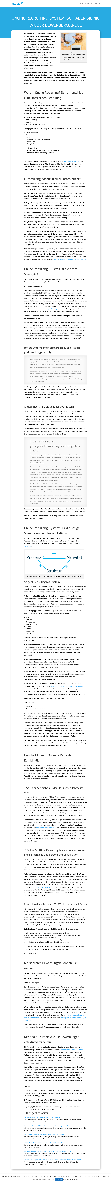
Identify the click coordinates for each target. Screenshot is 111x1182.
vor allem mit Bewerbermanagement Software (67, 686)
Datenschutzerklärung (70, 1179)
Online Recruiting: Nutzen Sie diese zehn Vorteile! (42, 1117)
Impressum (88, 3)
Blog (81, 3)
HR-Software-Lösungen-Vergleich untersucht (70, 259)
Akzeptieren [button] (59, 1179)
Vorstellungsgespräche (42, 887)
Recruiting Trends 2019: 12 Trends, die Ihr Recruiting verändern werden (50, 1126)
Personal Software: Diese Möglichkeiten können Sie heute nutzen (47, 1151)
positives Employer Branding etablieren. (51, 309)
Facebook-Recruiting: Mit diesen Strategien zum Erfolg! (44, 1134)
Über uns (97, 3)
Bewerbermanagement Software (71, 1050)
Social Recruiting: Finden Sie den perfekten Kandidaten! (44, 1143)
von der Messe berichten (45, 828)
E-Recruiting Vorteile (71, 161)
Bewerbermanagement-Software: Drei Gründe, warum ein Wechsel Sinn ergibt (52, 1160)
